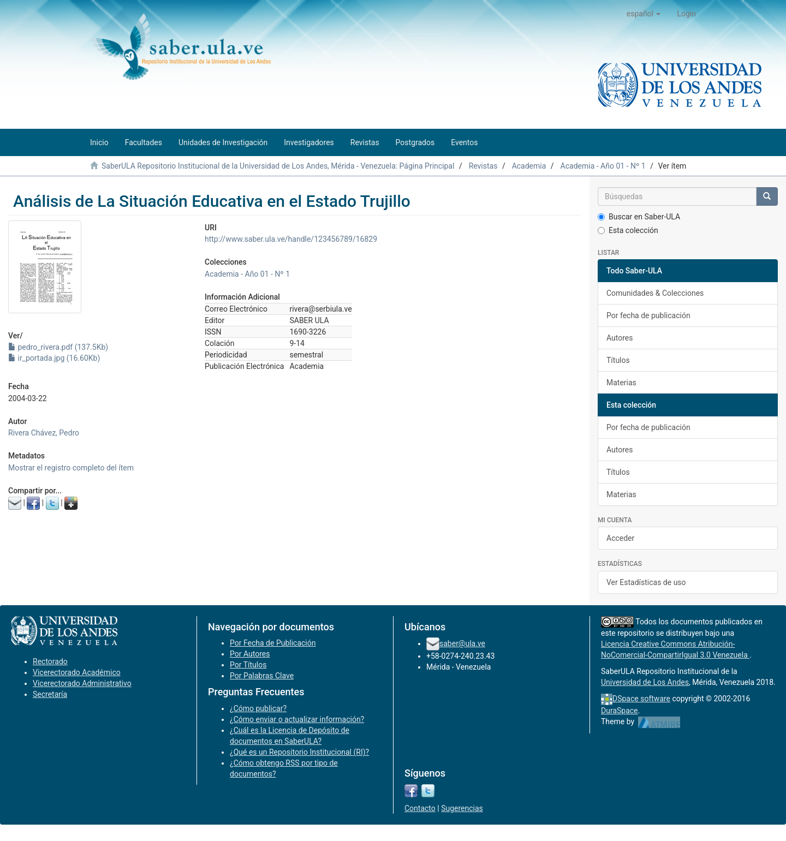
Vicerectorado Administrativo (82, 683)
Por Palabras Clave (262, 675)
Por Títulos (248, 664)
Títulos (618, 360)
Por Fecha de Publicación (273, 643)
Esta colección (628, 230)
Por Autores (250, 653)
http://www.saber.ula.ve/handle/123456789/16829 (291, 239)
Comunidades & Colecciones (655, 293)
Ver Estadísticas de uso (646, 582)
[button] (643, 13)
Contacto (420, 808)
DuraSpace (619, 710)
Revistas (483, 166)
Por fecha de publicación (648, 315)
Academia (529, 166)
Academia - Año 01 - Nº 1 (603, 166)
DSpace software (641, 698)
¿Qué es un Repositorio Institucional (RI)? (299, 752)
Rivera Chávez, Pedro (43, 432)
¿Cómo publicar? (258, 708)
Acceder (620, 538)
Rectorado (50, 661)
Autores (619, 337)
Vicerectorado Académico (77, 672)
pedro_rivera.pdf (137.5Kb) (58, 347)
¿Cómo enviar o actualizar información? (297, 719)
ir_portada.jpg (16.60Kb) (54, 358)
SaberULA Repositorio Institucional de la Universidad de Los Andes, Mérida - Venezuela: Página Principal (278, 166)
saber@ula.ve (462, 643)
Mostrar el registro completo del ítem (71, 467)
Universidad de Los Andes (645, 682)
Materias (621, 382)
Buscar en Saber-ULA (639, 216)
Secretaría (50, 694)
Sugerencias (462, 808)
